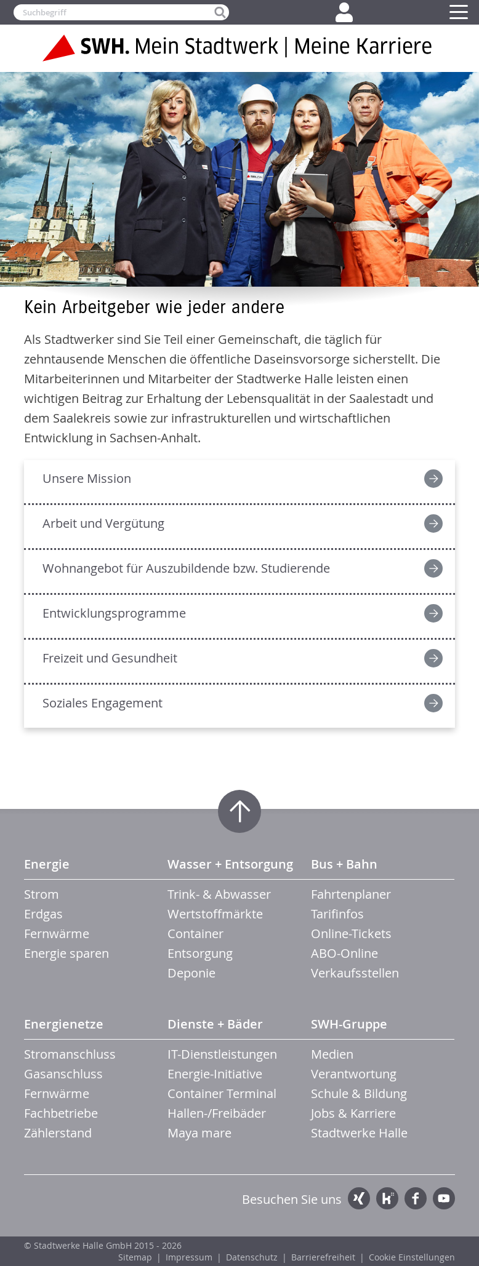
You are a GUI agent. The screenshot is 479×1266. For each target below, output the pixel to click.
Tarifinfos (337, 914)
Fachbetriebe (61, 1113)
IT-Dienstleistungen (222, 1054)
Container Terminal (221, 1093)
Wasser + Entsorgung (230, 864)
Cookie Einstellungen (412, 1257)
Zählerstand (58, 1133)
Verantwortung (353, 1073)
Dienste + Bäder (215, 1024)
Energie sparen (66, 953)
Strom (41, 894)
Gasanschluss (63, 1073)
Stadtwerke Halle (359, 1133)
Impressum (189, 1257)
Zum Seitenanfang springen (239, 811)
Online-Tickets (351, 933)
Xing (359, 1198)
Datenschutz (252, 1257)
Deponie (191, 973)
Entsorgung (200, 953)
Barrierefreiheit (323, 1257)
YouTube (444, 1198)
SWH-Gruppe (349, 1024)
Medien (332, 1054)
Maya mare (199, 1133)
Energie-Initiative (214, 1073)
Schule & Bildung (359, 1093)
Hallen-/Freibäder (216, 1113)
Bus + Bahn (344, 864)
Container (195, 933)
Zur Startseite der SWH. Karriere (239, 48)
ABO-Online (344, 953)
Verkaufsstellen (355, 973)
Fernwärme (56, 933)
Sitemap (135, 1257)
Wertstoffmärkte (215, 914)
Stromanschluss (70, 1054)
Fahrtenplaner (351, 894)
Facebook (416, 1198)
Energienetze (63, 1024)
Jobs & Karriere (353, 1113)
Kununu (387, 1198)
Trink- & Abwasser (219, 894)
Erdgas (43, 914)
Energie (47, 864)
